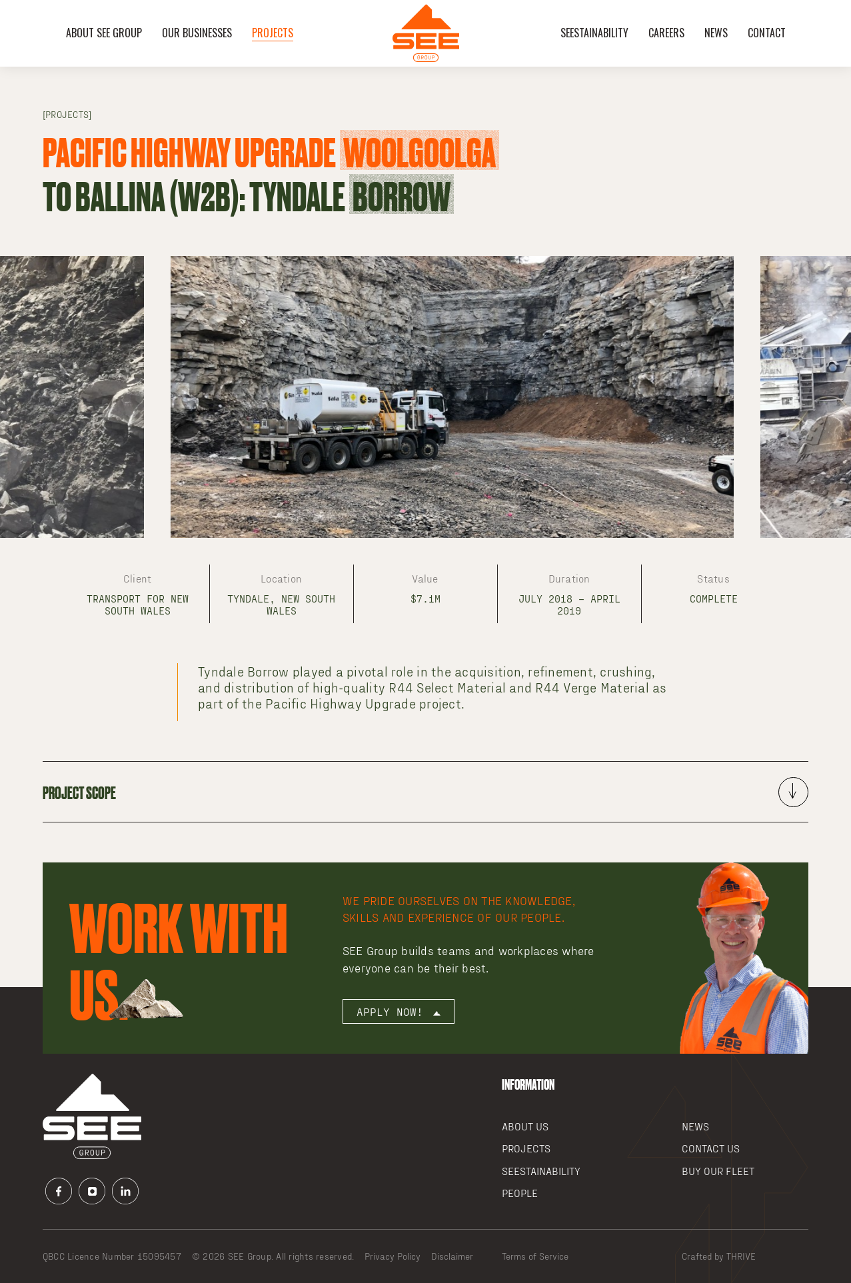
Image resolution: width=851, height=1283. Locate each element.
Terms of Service (535, 1256)
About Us (525, 1126)
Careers (666, 33)
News (716, 33)
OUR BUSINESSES (197, 33)
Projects (272, 33)
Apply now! (398, 1011)
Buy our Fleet (718, 1170)
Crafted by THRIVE (719, 1256)
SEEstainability (594, 33)
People (520, 1192)
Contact (767, 33)
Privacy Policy (393, 1256)
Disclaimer (452, 1256)
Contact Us (711, 1148)
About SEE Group (104, 33)
